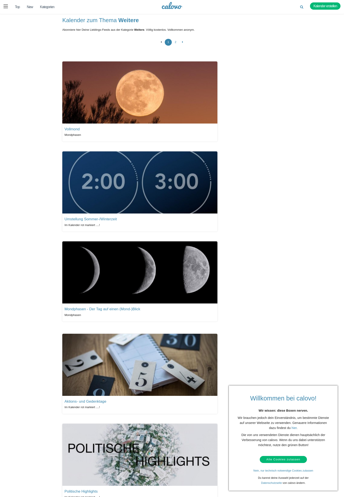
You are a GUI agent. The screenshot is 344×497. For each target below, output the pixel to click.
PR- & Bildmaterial (135, 468)
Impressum (183, 482)
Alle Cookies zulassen (283, 459)
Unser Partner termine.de (191, 462)
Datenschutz (29, 475)
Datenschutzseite (271, 482)
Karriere (181, 475)
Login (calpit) (80, 468)
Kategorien (47, 7)
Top (17, 7)
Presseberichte (133, 462)
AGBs (25, 482)
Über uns (182, 468)
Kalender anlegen (83, 475)
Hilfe (24, 462)
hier (294, 426)
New (30, 7)
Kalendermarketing (84, 462)
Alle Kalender (75, 427)
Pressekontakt (133, 475)
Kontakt (26, 468)
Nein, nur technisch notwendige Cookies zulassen (283, 470)
